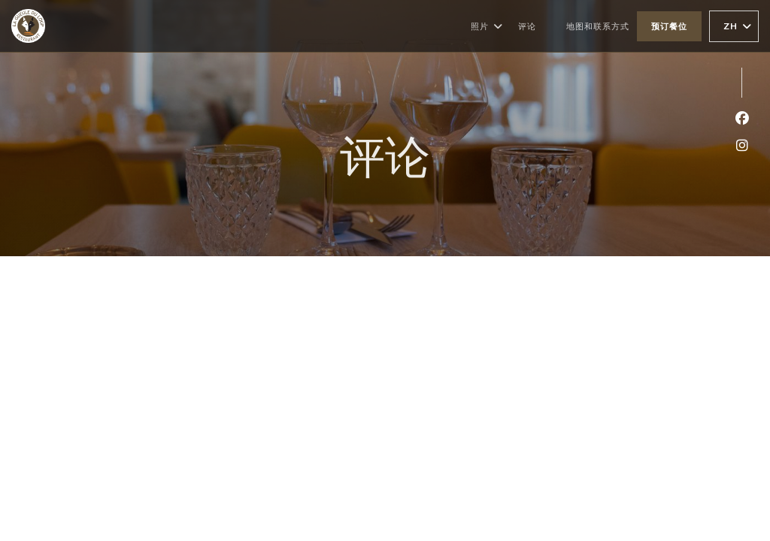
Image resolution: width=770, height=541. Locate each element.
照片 (487, 26)
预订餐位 (669, 26)
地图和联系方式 (597, 26)
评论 (527, 26)
